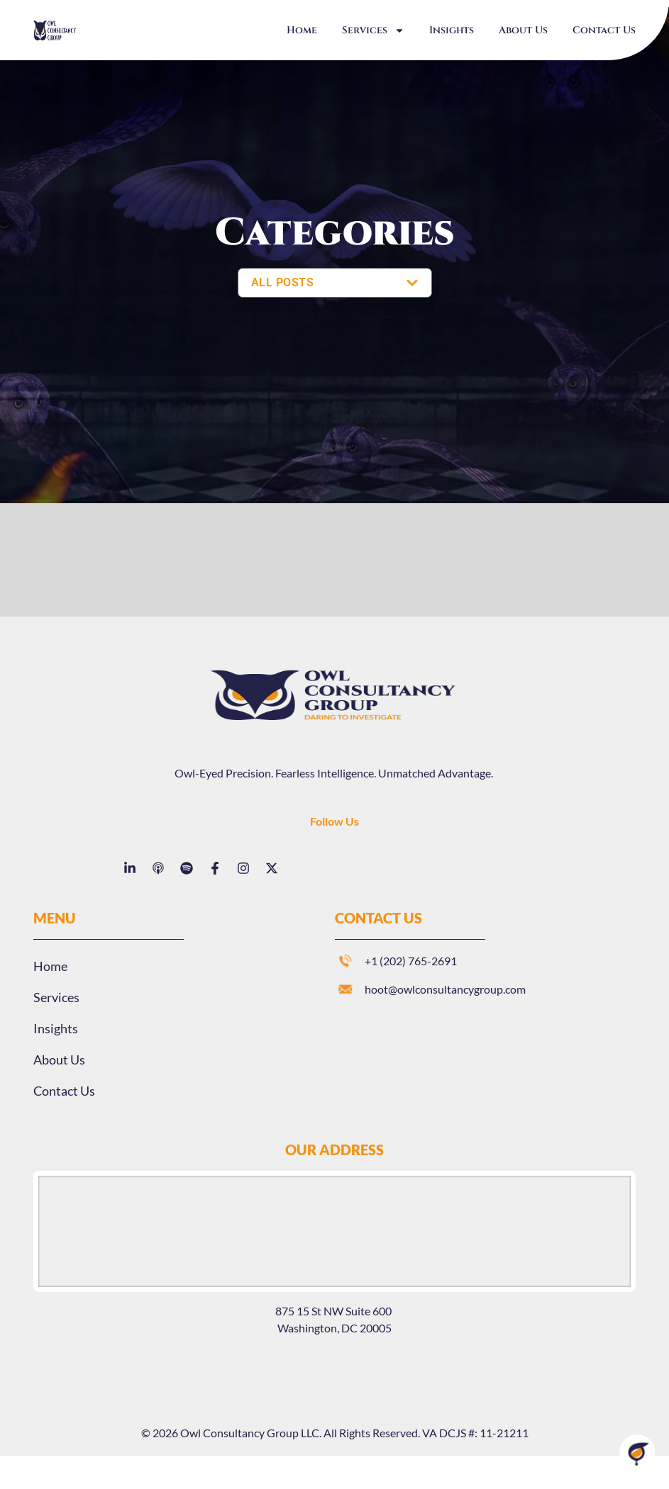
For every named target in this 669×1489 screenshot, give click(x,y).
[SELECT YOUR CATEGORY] (335, 283)
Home (302, 30)
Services (373, 30)
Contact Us (604, 30)
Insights (451, 30)
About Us (523, 30)
